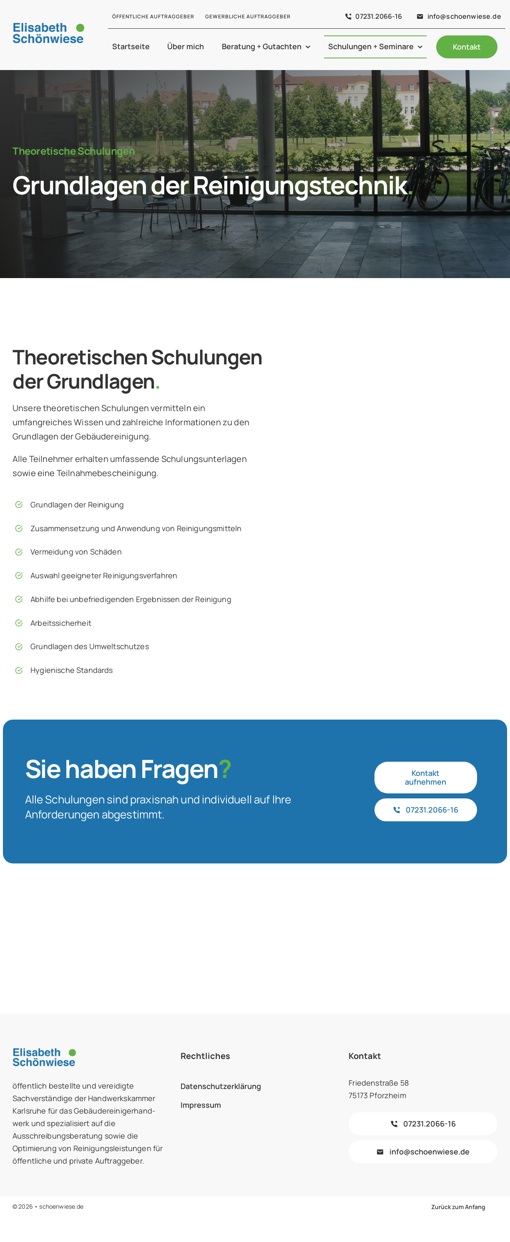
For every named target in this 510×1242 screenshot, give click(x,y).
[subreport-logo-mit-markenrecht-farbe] (53, 922)
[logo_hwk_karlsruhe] (456, 925)
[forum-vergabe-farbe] (254, 921)
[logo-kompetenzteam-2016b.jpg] (355, 927)
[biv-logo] (154, 927)
